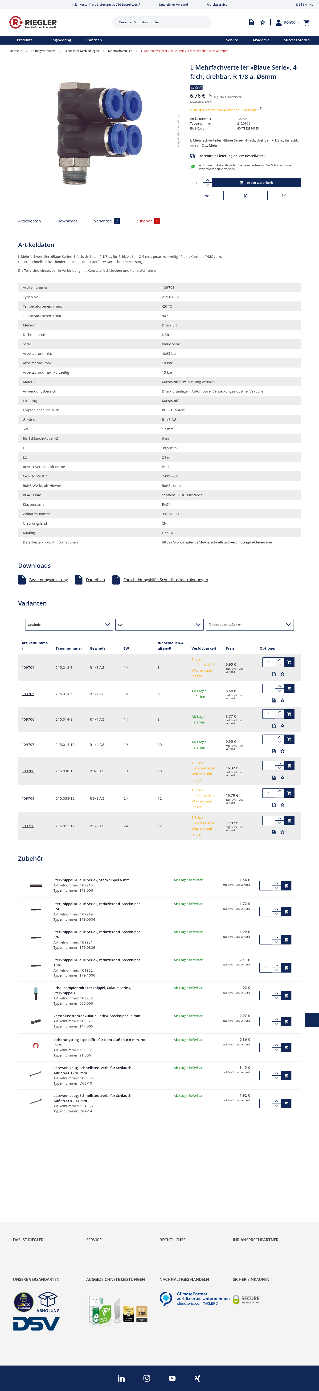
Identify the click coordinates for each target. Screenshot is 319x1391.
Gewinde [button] (34, 624)
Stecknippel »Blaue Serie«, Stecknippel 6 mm (91, 879)
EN (305, 4)
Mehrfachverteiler (120, 51)
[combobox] (158, 22)
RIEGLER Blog (25, 1183)
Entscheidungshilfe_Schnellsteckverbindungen (165, 579)
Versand (236, 97)
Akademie (261, 40)
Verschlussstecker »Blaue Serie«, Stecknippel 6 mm (96, 1015)
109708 (28, 771)
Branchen (93, 40)
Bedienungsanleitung (48, 579)
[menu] (107, 40)
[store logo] (58, 22)
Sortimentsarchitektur (33, 1207)
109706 (28, 719)
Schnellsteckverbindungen (82, 51)
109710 (28, 825)
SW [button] (120, 624)
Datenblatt (95, 579)
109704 (28, 667)
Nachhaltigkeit (26, 1191)
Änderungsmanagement (108, 1207)
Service (232, 40)
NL (311, 4)
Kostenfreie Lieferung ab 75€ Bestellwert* (231, 156)
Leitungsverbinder (43, 51)
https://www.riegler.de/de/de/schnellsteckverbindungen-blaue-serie (217, 542)
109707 (28, 744)
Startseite (15, 51)
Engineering (61, 40)
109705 (28, 693)
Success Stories (297, 40)
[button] (291, 22)
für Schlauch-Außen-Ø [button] (225, 624)
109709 (28, 798)
